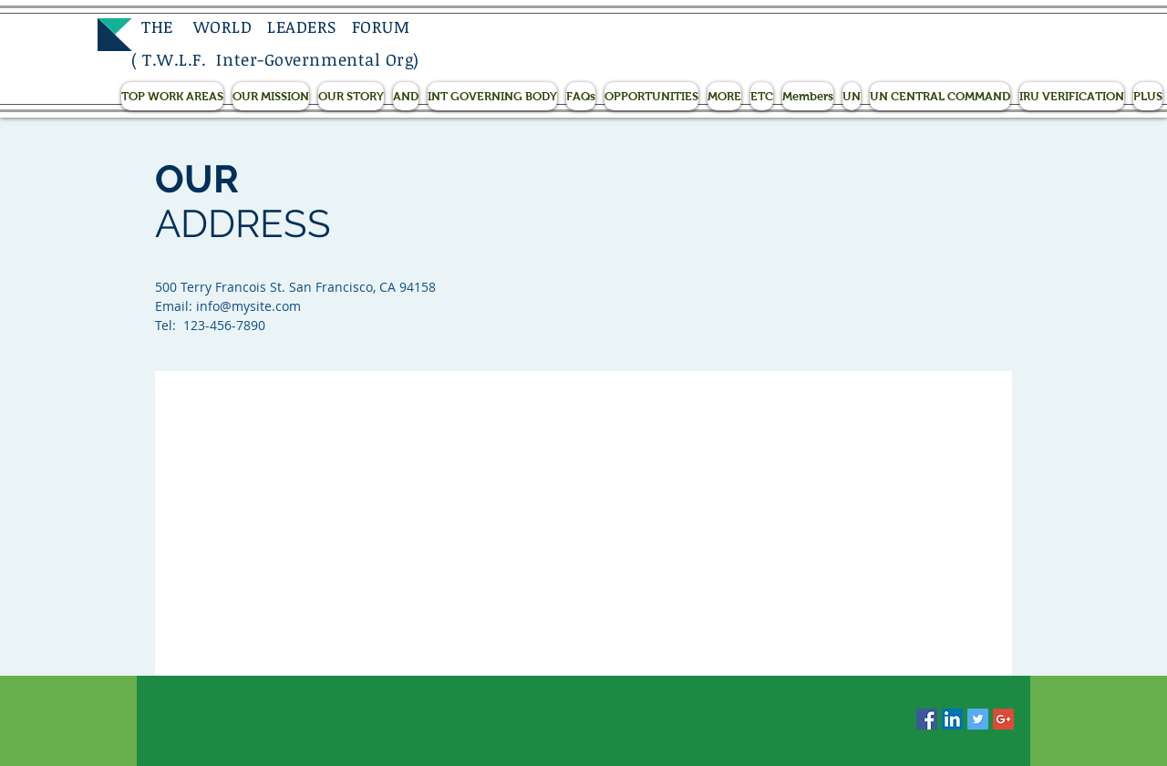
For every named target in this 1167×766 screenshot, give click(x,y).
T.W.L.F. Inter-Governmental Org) (280, 59)
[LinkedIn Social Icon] (952, 719)
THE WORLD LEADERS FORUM (270, 26)
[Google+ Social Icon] (1003, 719)
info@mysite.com (248, 306)
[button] (172, 96)
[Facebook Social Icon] (926, 719)
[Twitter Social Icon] (977, 719)
